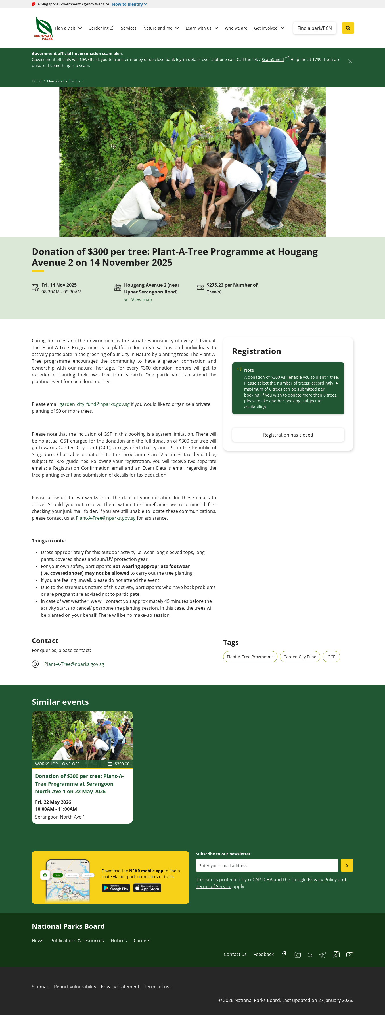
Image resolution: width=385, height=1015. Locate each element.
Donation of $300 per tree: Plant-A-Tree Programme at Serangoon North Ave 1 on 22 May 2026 (79, 784)
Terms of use (158, 986)
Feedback (264, 954)
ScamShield (273, 59)
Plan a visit (65, 28)
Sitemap (40, 986)
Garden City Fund (300, 656)
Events (75, 81)
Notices (119, 941)
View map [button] (141, 300)
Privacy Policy (322, 879)
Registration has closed (288, 435)
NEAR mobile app (146, 870)
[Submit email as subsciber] (347, 865)
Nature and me (157, 28)
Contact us (235, 954)
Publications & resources (77, 941)
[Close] (350, 61)
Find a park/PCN (315, 28)
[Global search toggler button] (348, 28)
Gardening (99, 28)
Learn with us (199, 28)
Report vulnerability (75, 986)
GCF (331, 656)
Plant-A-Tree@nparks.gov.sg (106, 518)
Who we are (236, 28)
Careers (142, 941)
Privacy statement (120, 986)
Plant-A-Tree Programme (250, 656)
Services (129, 28)
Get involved (266, 28)
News (37, 941)
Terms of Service (213, 886)
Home (36, 81)
